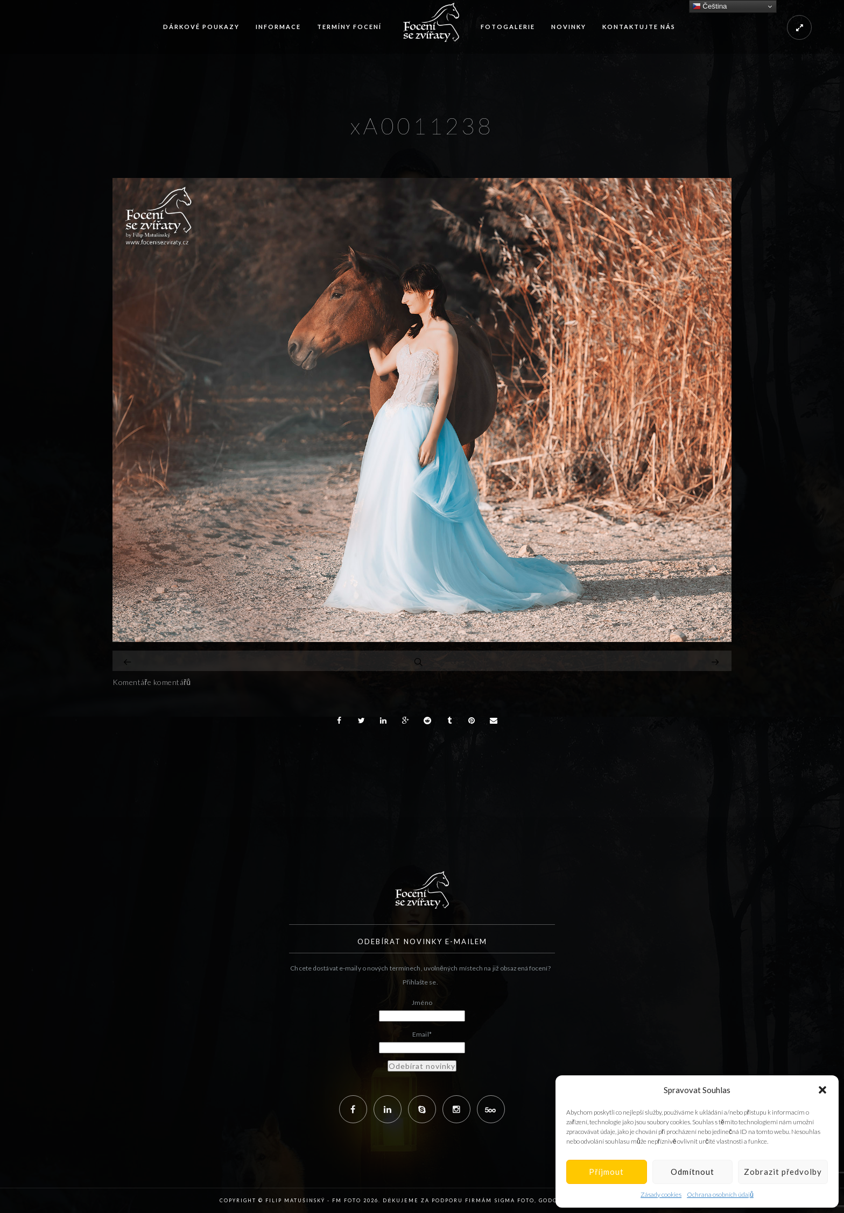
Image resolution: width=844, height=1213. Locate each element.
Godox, (551, 1200)
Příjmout (606, 1171)
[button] (822, 1089)
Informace (278, 26)
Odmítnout (692, 1171)
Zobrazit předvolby (783, 1171)
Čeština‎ (709, 6)
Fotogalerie (508, 26)
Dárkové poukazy (201, 26)
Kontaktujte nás (639, 26)
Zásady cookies (661, 1194)
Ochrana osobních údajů (720, 1194)
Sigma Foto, (517, 1200)
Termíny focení (349, 26)
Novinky (568, 26)
